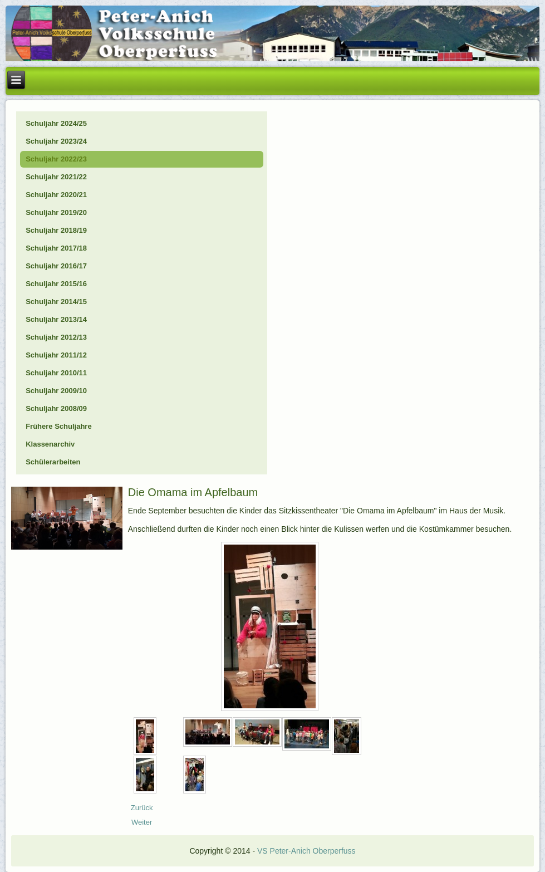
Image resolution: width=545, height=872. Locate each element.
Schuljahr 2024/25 (56, 123)
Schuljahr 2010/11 (56, 373)
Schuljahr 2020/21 (56, 194)
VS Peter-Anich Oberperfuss (306, 850)
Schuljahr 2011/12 (56, 355)
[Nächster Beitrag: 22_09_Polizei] (141, 822)
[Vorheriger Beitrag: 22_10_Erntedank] (142, 808)
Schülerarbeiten (53, 462)
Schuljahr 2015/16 (56, 284)
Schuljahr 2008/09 (56, 408)
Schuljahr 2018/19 (56, 230)
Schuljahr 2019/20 (56, 212)
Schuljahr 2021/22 (56, 177)
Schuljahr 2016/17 (56, 266)
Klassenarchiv (50, 444)
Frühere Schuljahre (58, 426)
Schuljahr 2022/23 (56, 159)
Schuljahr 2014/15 (56, 301)
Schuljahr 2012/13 (56, 337)
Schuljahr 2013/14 (56, 319)
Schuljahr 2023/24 (56, 141)
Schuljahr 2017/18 (56, 248)
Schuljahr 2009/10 (56, 390)
